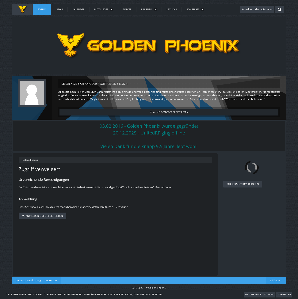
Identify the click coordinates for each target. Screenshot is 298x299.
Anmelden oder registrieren (257, 9)
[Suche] (279, 9)
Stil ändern (276, 280)
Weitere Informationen (259, 294)
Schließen (284, 294)
